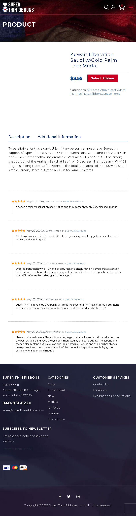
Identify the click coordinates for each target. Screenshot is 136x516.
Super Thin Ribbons (73, 201)
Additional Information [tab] (59, 137)
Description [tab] (19, 137)
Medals (53, 401)
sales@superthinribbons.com (23, 410)
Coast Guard (117, 89)
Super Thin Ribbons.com (67, 505)
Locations (100, 390)
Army (103, 89)
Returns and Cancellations (111, 396)
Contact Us (101, 384)
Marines (76, 93)
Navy (86, 93)
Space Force (111, 93)
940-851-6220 (16, 403)
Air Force (93, 89)
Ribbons (96, 93)
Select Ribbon (102, 78)
